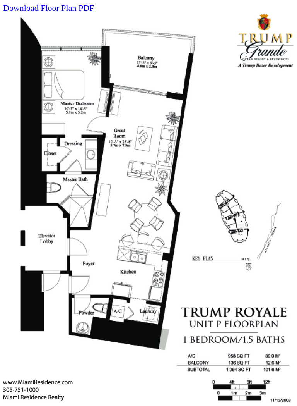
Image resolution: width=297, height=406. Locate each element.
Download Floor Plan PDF (48, 8)
